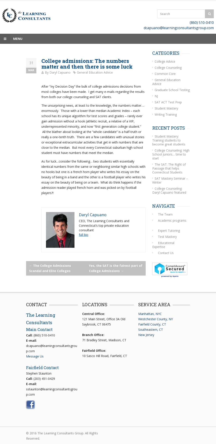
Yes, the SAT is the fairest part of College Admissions (115, 268)
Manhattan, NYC (150, 314)
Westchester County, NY (155, 319)
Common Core (165, 74)
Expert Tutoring (169, 230)
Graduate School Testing (172, 90)
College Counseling (168, 67)
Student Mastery (166, 108)
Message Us (35, 356)
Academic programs (172, 220)
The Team (165, 214)
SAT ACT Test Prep (168, 102)
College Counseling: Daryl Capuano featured (169, 190)
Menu (11, 39)
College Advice (165, 61)
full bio (83, 235)
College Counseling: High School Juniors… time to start (170, 154)
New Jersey (146, 335)
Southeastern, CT (150, 329)
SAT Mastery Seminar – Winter (170, 180)
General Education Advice (95, 72)
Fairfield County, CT (152, 324)
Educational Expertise (163, 245)
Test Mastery (167, 237)
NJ (156, 96)
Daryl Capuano (60, 72)
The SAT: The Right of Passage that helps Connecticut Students (169, 168)
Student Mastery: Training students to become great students (168, 140)
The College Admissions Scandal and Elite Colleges (50, 268)
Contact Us (166, 253)
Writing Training (166, 114)
